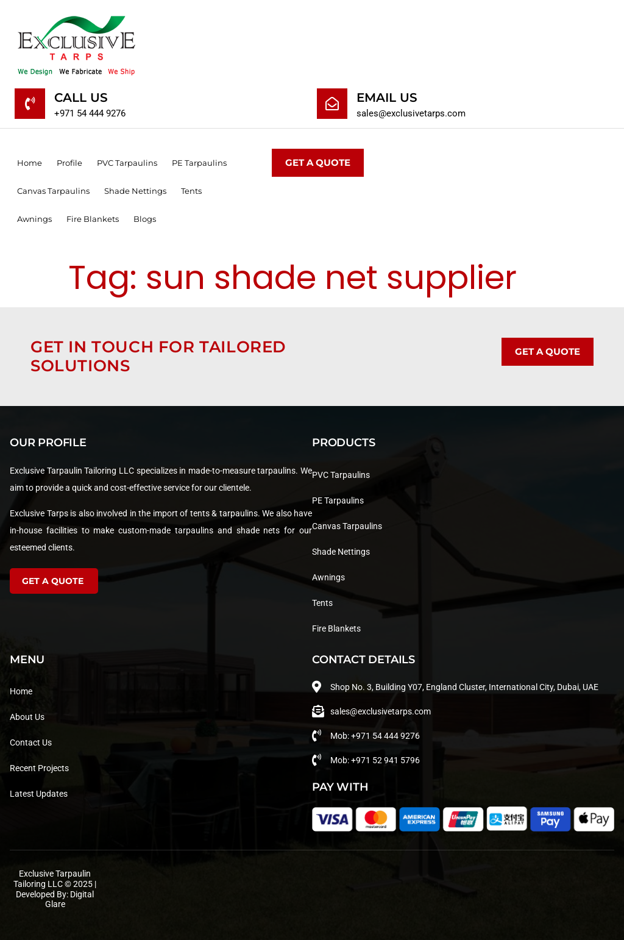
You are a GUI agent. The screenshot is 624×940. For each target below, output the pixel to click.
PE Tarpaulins (199, 163)
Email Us (386, 97)
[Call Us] (30, 103)
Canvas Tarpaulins (53, 191)
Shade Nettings (135, 191)
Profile (69, 163)
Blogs (144, 219)
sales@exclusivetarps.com (411, 113)
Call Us (81, 97)
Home (29, 163)
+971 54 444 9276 (90, 113)
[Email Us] (332, 103)
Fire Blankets (92, 219)
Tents (191, 191)
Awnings (34, 219)
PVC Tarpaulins (127, 163)
